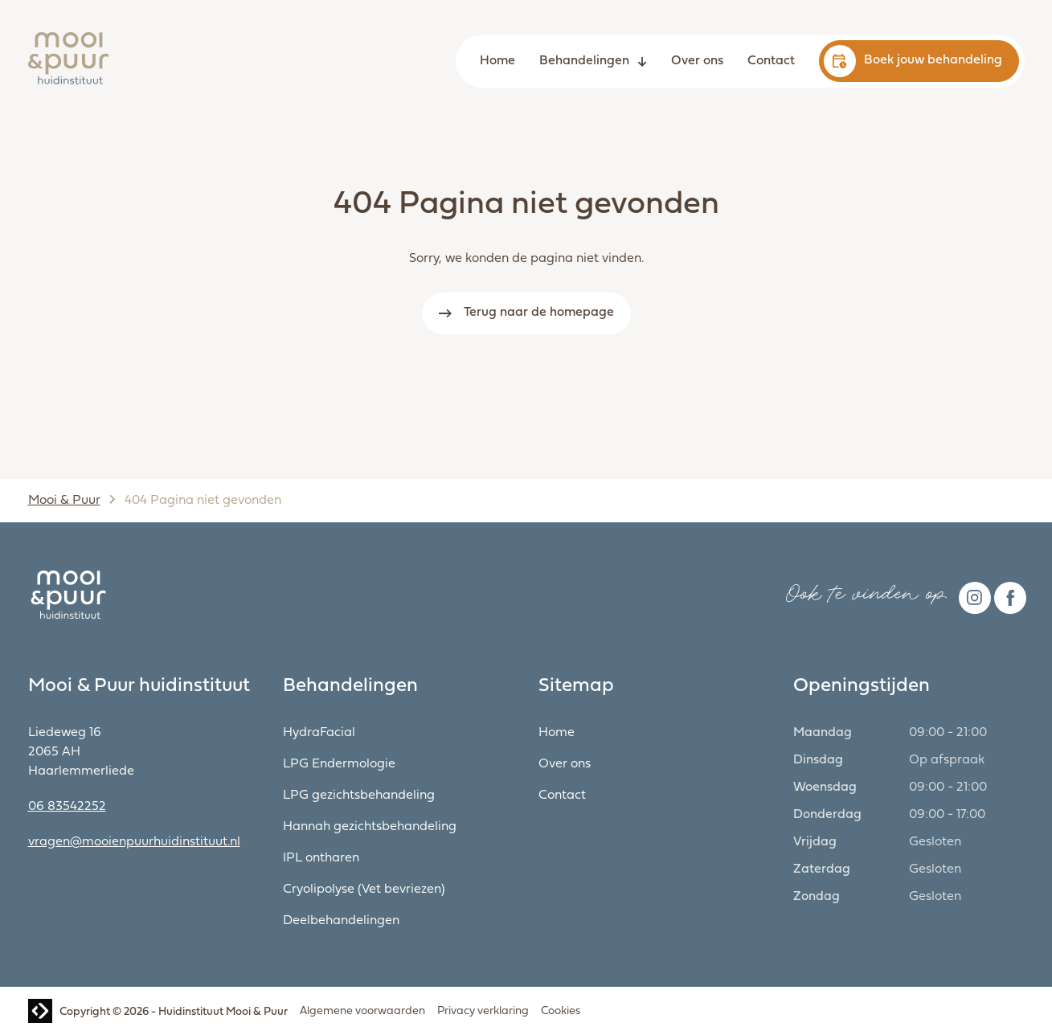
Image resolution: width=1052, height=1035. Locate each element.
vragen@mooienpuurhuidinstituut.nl (134, 842)
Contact (771, 61)
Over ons (697, 61)
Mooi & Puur (64, 500)
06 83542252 (67, 806)
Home (497, 61)
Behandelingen (584, 61)
